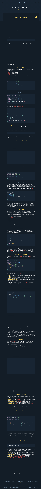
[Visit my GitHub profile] (33, 2)
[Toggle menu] (2, 2)
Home (30, 487)
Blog (32, 487)
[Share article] (36, 17)
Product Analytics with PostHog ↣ (32, 481)
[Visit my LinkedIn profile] (38, 2)
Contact (38, 487)
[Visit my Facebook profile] (36, 2)
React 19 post (32, 214)
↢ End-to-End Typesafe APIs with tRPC (8, 481)
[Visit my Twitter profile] (35, 2)
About (35, 487)
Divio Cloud (9, 487)
